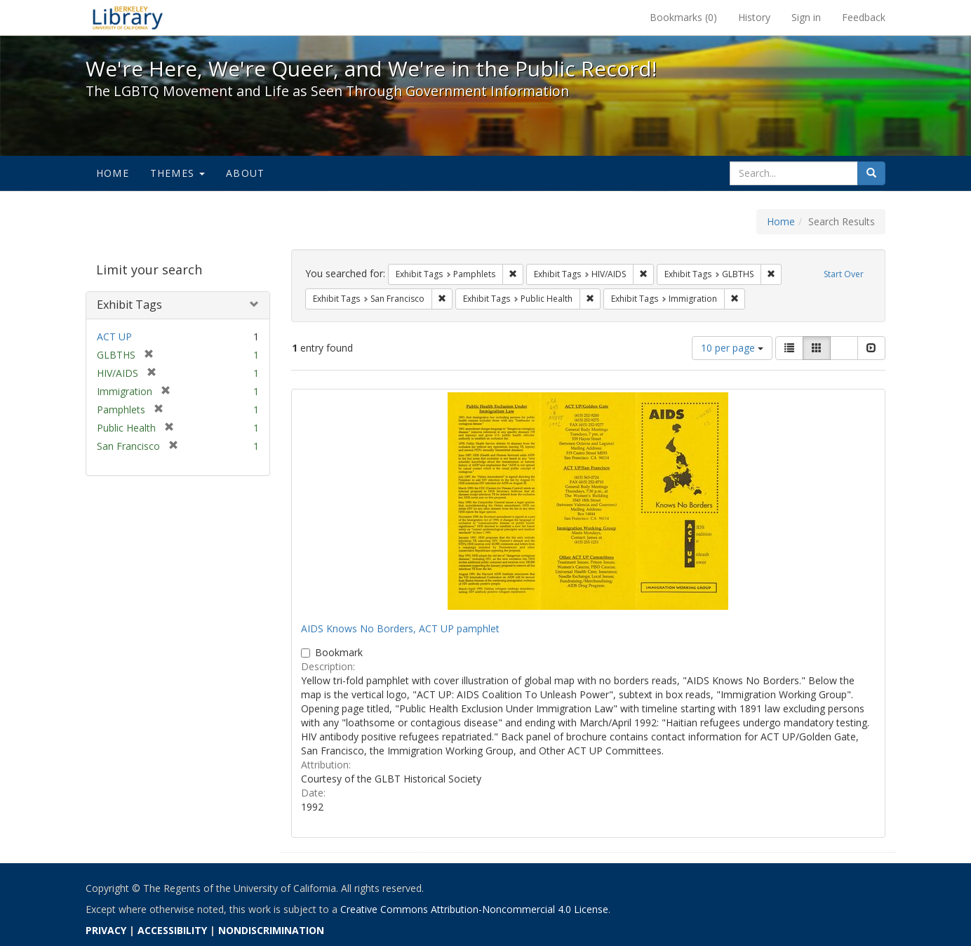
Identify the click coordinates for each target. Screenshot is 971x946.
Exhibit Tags (129, 304)
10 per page (732, 347)
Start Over (844, 274)
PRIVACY (106, 930)
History (754, 17)
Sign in (806, 17)
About (245, 173)
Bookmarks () (683, 17)
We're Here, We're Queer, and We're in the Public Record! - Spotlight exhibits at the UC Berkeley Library (127, 17)
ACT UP (114, 336)
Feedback (863, 17)
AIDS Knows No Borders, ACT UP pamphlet (400, 628)
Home (112, 173)
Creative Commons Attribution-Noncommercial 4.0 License (474, 909)
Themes (177, 173)
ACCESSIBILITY (172, 930)
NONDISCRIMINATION (271, 930)
